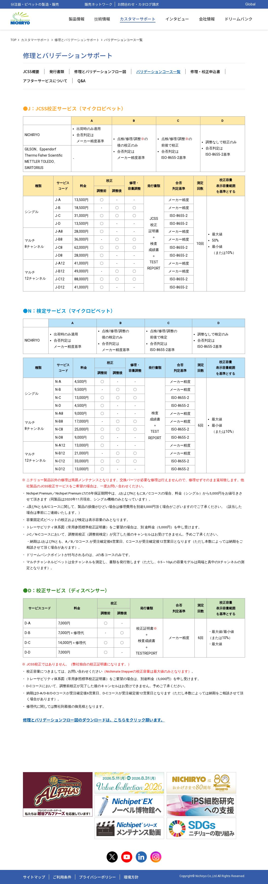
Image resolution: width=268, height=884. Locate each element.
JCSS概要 (31, 71)
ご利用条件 (62, 877)
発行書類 (56, 71)
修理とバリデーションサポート (77, 40)
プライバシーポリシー (97, 877)
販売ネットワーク (98, 4)
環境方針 (131, 877)
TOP (13, 40)
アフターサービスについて (45, 80)
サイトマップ (34, 877)
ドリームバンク (238, 19)
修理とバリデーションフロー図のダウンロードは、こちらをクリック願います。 (94, 720)
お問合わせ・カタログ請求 (138, 4)
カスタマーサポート (35, 40)
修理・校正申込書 (205, 71)
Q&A (81, 80)
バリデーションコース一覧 (158, 71)
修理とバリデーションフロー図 (100, 71)
